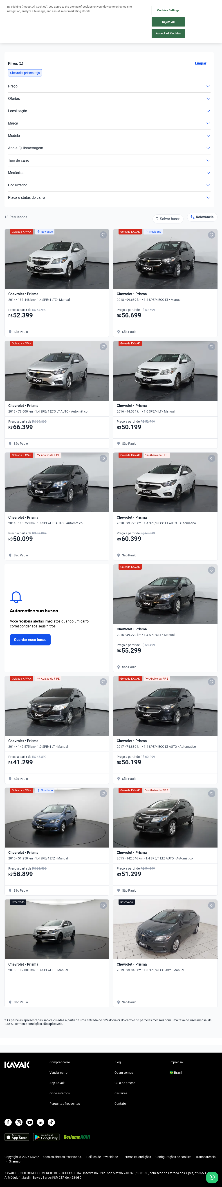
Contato (120, 1103)
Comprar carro (59, 1062)
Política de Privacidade (102, 1157)
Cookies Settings (168, 10)
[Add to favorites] (103, 235)
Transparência (206, 1157)
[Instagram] (18, 1122)
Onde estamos (59, 1093)
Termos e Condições (137, 1157)
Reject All (168, 22)
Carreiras (120, 1093)
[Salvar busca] (168, 218)
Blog (117, 1062)
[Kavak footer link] (17, 1083)
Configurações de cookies (173, 1157)
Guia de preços (124, 1083)
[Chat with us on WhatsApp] (212, 1177)
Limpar (200, 63)
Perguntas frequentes (64, 1103)
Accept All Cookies (168, 33)
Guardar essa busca (30, 640)
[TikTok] (51, 1122)
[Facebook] (8, 1122)
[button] (25, 72)
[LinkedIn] (40, 1122)
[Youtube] (29, 1122)
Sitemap (14, 1161)
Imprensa (176, 1062)
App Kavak (57, 1083)
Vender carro (58, 1072)
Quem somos (123, 1072)
